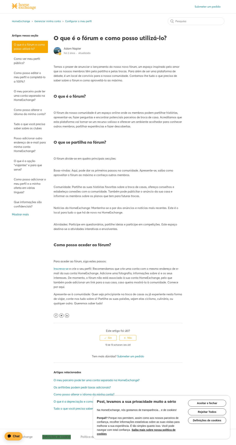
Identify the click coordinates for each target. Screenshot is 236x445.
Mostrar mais (20, 214)
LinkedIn (67, 315)
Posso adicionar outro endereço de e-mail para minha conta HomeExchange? (30, 144)
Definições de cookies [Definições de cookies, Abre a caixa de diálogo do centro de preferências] (207, 420)
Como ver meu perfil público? (27, 61)
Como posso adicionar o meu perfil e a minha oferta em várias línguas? (30, 186)
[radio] (108, 338)
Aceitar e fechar (207, 403)
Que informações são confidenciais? (28, 204)
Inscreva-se (61, 268)
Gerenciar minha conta (47, 21)
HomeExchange (21, 21)
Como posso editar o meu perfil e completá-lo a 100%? (30, 77)
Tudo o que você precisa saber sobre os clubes (29, 126)
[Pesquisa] (196, 21)
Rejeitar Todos (207, 411)
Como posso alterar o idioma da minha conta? (30, 112)
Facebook (56, 315)
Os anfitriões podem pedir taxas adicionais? (82, 387)
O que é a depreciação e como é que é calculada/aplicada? (92, 401)
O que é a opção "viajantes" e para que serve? (28, 165)
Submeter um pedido (208, 6)
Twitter (61, 315)
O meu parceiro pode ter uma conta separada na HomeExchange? (29, 96)
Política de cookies (93, 437)
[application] (15, 436)
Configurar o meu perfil (78, 21)
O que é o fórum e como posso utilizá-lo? (29, 47)
